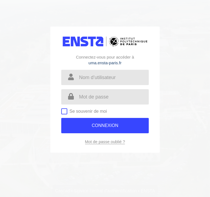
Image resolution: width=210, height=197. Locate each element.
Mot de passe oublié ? (105, 141)
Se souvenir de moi (88, 111)
